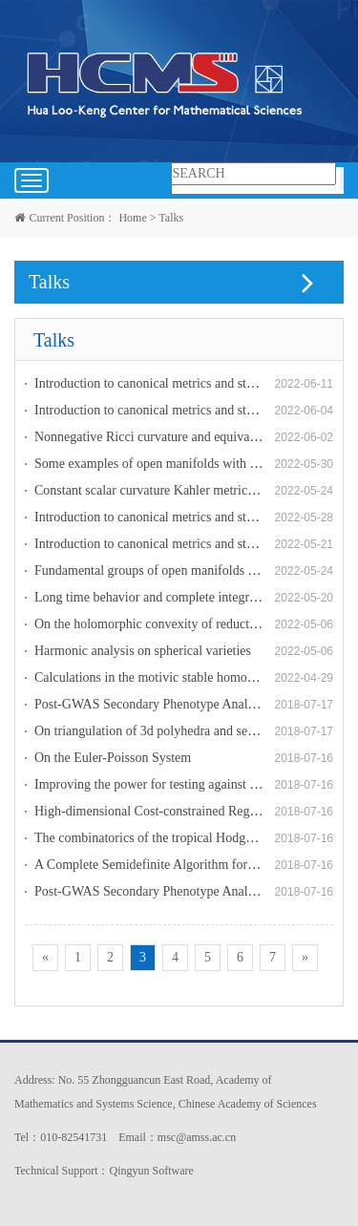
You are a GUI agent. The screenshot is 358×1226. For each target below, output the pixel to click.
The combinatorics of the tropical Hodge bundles (165, 838)
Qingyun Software (151, 1170)
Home (132, 217)
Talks (170, 217)
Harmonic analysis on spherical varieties (142, 651)
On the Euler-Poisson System (112, 757)
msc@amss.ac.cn (197, 1137)
